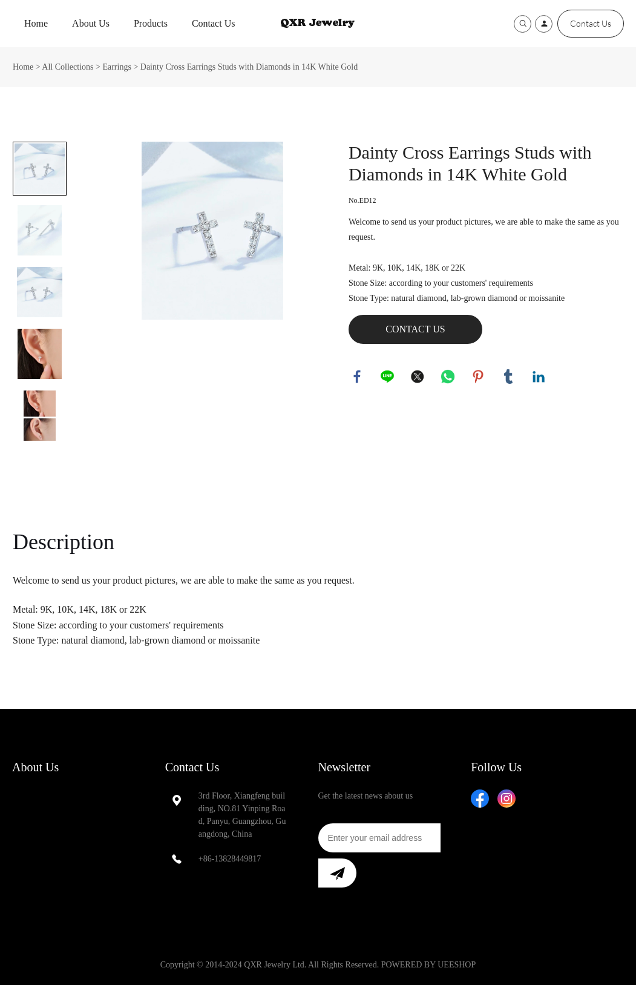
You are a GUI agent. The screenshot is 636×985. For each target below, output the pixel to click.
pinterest (479, 377)
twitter (418, 377)
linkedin (539, 377)
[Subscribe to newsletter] (337, 873)
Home (36, 23)
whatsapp (448, 377)
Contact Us (213, 23)
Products (151, 23)
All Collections (67, 66)
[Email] (379, 837)
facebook (358, 377)
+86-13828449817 (229, 858)
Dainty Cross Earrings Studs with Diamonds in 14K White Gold (249, 66)
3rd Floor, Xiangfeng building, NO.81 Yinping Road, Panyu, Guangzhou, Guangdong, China (242, 814)
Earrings (116, 66)
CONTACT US (415, 329)
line (388, 377)
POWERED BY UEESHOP (428, 964)
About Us (91, 23)
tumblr (509, 377)
